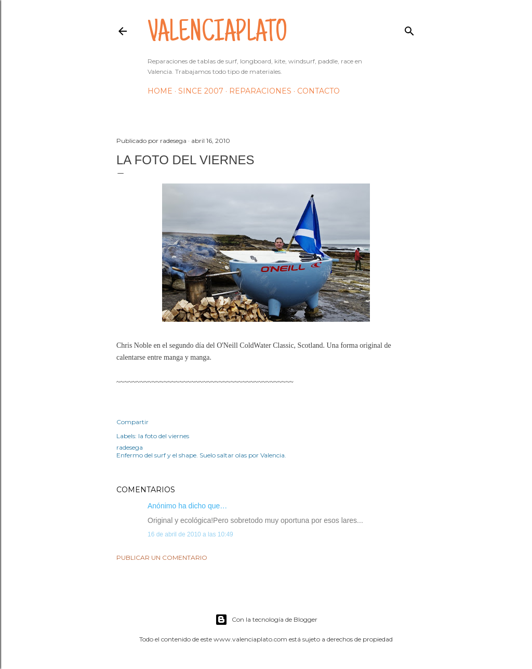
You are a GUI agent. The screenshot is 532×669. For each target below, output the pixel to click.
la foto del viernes (163, 436)
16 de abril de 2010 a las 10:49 (190, 534)
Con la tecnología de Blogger (266, 619)
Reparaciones (260, 91)
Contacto (318, 91)
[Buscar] (409, 29)
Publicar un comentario (161, 557)
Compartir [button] (132, 422)
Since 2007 (200, 91)
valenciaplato (217, 34)
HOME (160, 91)
